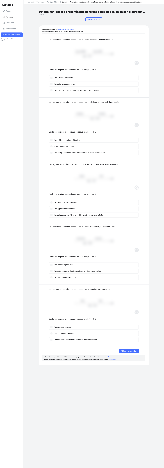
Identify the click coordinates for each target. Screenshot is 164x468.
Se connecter (9, 28)
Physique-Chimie (53, 2)
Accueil (7, 11)
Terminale (40, 2)
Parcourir (8, 17)
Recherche (8, 23)
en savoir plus (106, 357)
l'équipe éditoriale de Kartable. (66, 29)
